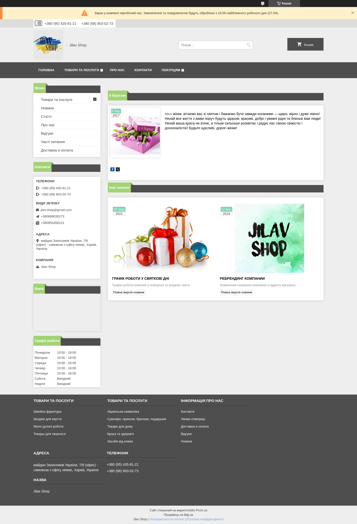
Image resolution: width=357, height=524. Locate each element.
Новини (47, 108)
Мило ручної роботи (48, 426)
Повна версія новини (128, 292)
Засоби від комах (120, 441)
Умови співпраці (193, 419)
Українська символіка (123, 411)
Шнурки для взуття (47, 419)
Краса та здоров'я (120, 434)
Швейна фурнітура (47, 411)
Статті (46, 116)
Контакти (143, 70)
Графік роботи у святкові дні (140, 278)
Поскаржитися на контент (167, 519)
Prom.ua (201, 510)
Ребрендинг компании (242, 278)
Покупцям (171, 70)
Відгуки (47, 133)
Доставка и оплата (57, 150)
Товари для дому (119, 426)
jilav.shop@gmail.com (56, 210)
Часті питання (53, 142)
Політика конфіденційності (205, 519)
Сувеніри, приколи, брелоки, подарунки (136, 419)
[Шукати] (248, 45)
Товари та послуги (81, 70)
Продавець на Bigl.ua (178, 515)
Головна (46, 70)
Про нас (117, 70)
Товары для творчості (49, 434)
